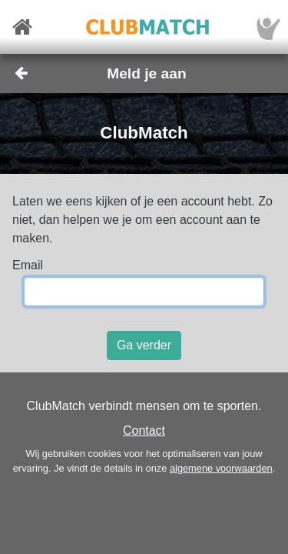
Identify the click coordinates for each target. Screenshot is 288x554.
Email (27, 265)
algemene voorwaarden (221, 468)
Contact (144, 430)
